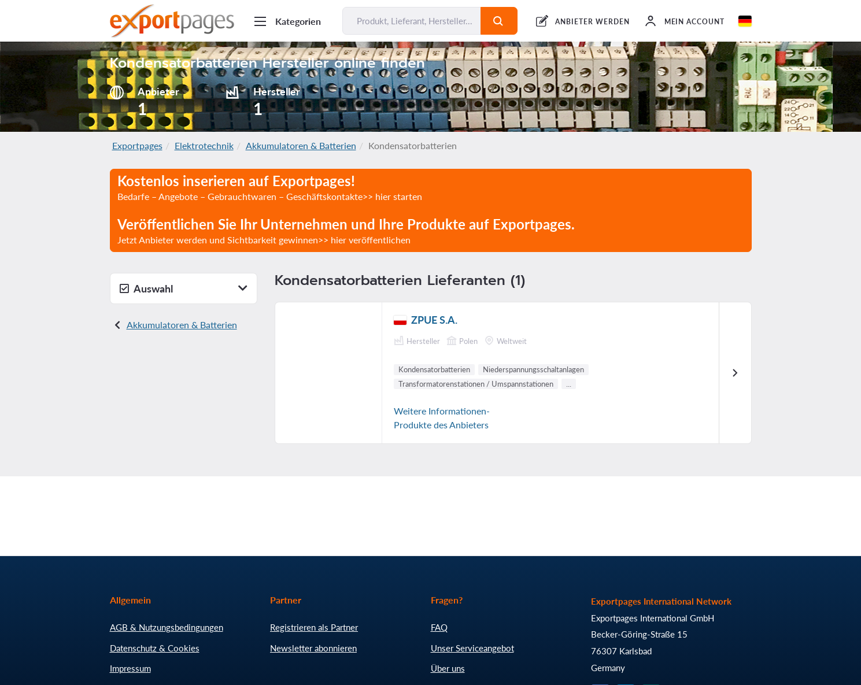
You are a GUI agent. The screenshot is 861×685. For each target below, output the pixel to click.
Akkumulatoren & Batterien (301, 145)
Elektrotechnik (204, 145)
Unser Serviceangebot (472, 648)
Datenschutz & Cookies (154, 648)
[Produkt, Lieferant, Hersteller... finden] (412, 21)
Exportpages (137, 145)
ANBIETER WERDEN (592, 21)
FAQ (439, 627)
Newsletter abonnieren (313, 648)
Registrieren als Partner (314, 627)
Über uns (448, 668)
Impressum (130, 668)
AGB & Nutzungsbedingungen (166, 627)
